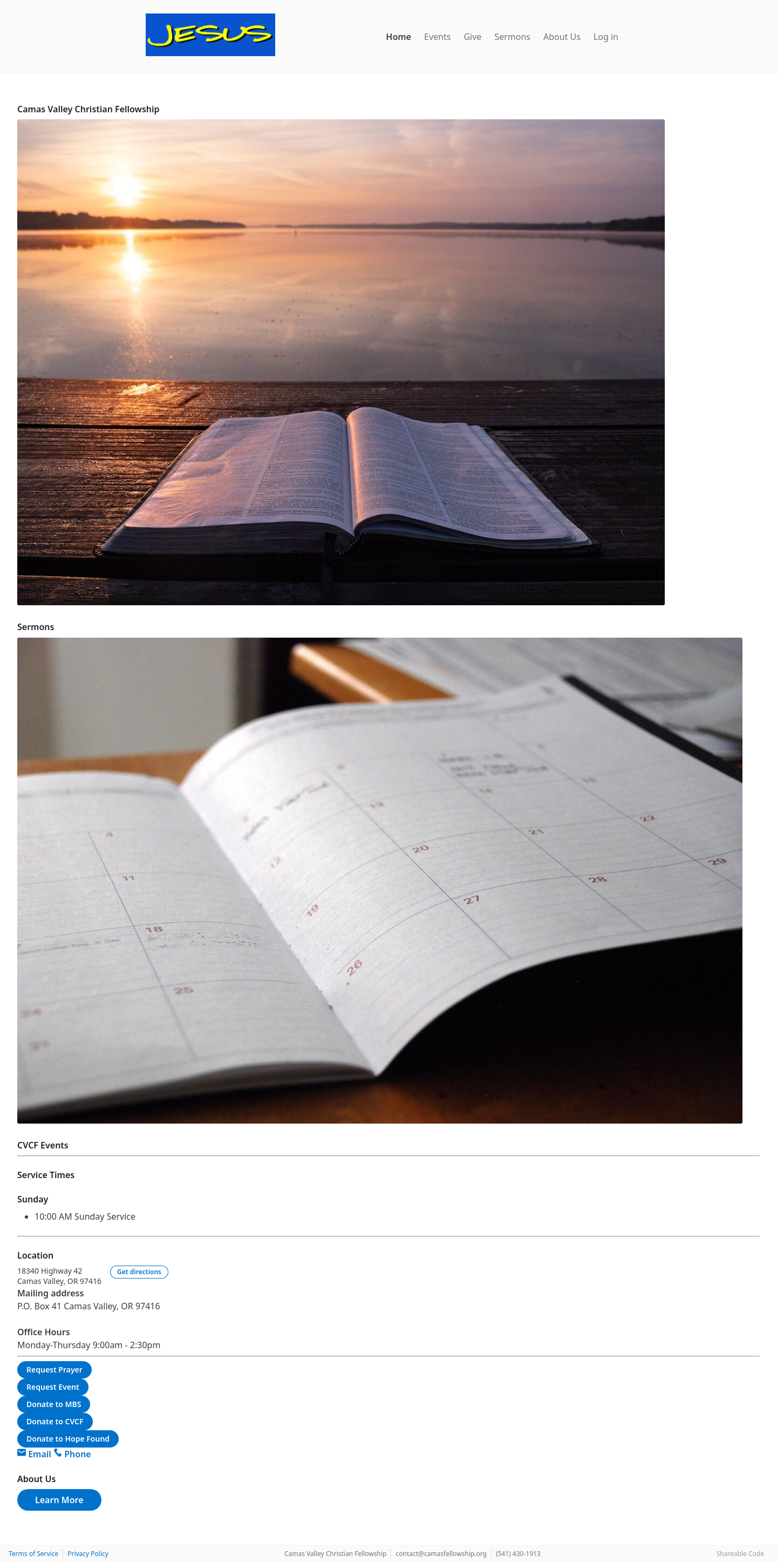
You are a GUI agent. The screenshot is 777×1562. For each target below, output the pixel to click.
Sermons (512, 37)
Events (437, 37)
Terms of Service (33, 1553)
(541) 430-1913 (518, 1553)
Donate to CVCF (55, 1421)
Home (398, 37)
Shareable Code (740, 1553)
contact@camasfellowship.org (441, 1553)
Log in (606, 37)
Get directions (139, 1271)
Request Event (52, 1387)
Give (472, 37)
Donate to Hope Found (68, 1438)
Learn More (59, 1500)
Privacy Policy (87, 1553)
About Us (562, 37)
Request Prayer (54, 1369)
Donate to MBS (53, 1404)
